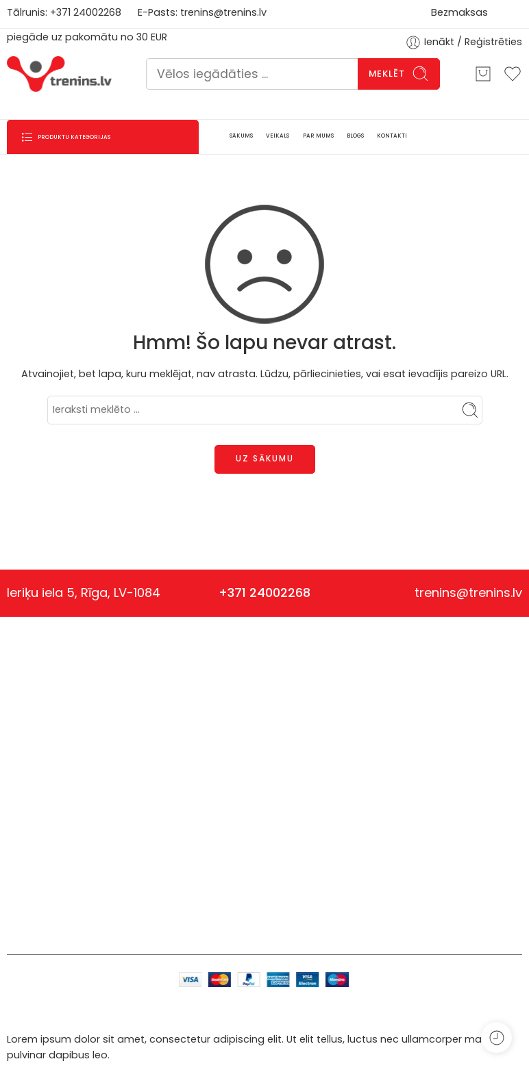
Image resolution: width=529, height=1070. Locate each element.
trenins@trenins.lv (223, 12)
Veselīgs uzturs (113, 876)
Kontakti (199, 775)
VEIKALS (277, 136)
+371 (61, 12)
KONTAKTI (392, 136)
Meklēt (399, 73)
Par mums (204, 752)
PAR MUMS (318, 136)
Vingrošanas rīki (124, 791)
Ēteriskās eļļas (114, 914)
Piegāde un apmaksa (317, 706)
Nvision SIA (33, 714)
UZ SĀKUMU (265, 458)
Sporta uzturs (109, 753)
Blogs (192, 729)
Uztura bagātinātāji (123, 714)
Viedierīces (120, 822)
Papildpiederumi (124, 845)
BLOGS (355, 136)
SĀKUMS (241, 136)
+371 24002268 (264, 592)
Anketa (196, 706)
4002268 (100, 12)
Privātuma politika (309, 729)
